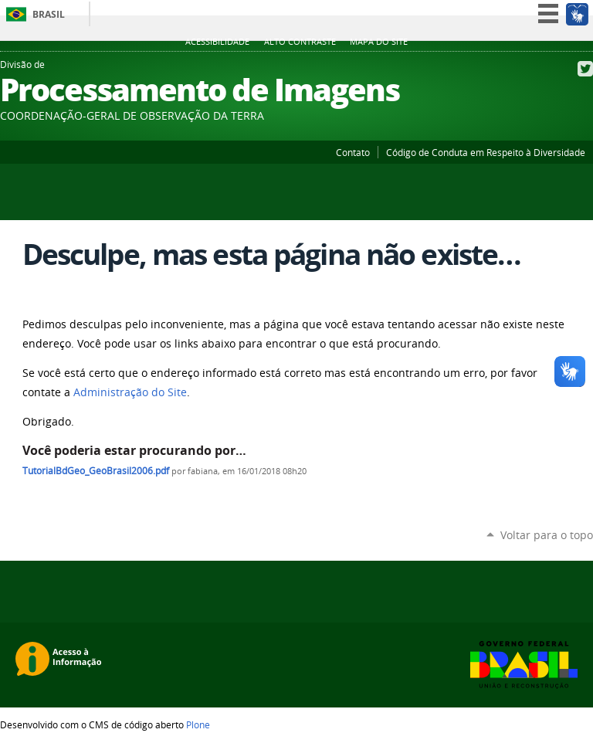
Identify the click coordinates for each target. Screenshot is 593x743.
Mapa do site (379, 41)
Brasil (48, 14)
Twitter (585, 68)
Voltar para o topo (546, 535)
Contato (353, 152)
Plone (198, 724)
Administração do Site (130, 392)
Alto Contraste (300, 41)
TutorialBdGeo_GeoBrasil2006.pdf (95, 470)
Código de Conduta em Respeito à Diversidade (485, 152)
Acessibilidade (217, 41)
